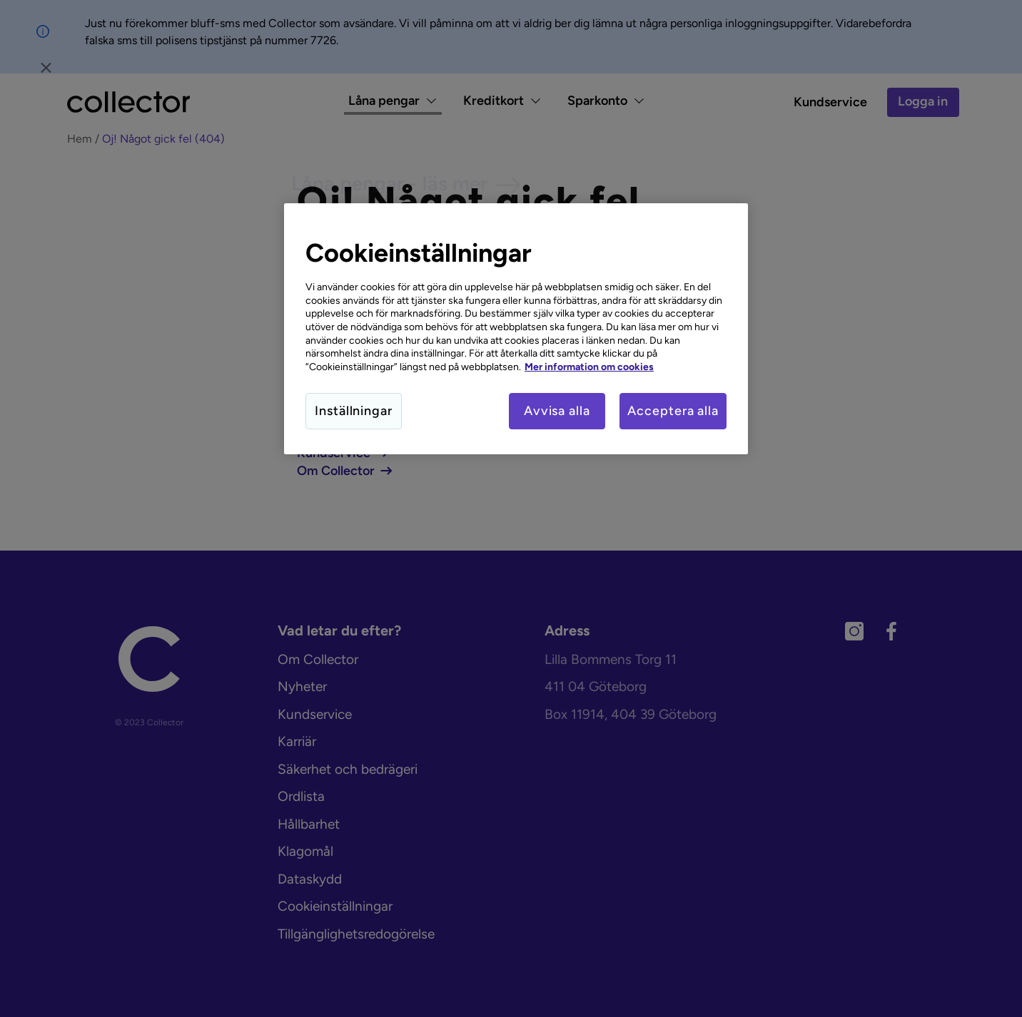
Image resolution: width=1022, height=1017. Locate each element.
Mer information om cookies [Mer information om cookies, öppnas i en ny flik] (589, 366)
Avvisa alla (555, 411)
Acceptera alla (673, 411)
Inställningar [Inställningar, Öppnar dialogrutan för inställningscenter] (354, 411)
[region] (516, 328)
